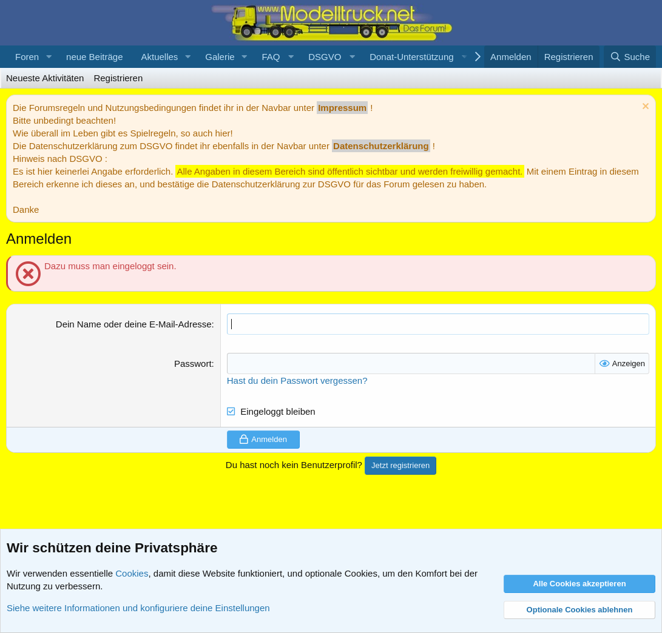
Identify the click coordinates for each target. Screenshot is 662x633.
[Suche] (630, 56)
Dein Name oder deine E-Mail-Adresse (134, 324)
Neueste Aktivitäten (45, 78)
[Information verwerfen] (644, 107)
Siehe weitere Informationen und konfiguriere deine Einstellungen (138, 608)
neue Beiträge (94, 57)
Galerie (219, 57)
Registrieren (118, 78)
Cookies (131, 573)
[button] (48, 56)
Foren (27, 57)
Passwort (193, 363)
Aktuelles (159, 57)
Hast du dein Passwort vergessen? (297, 380)
